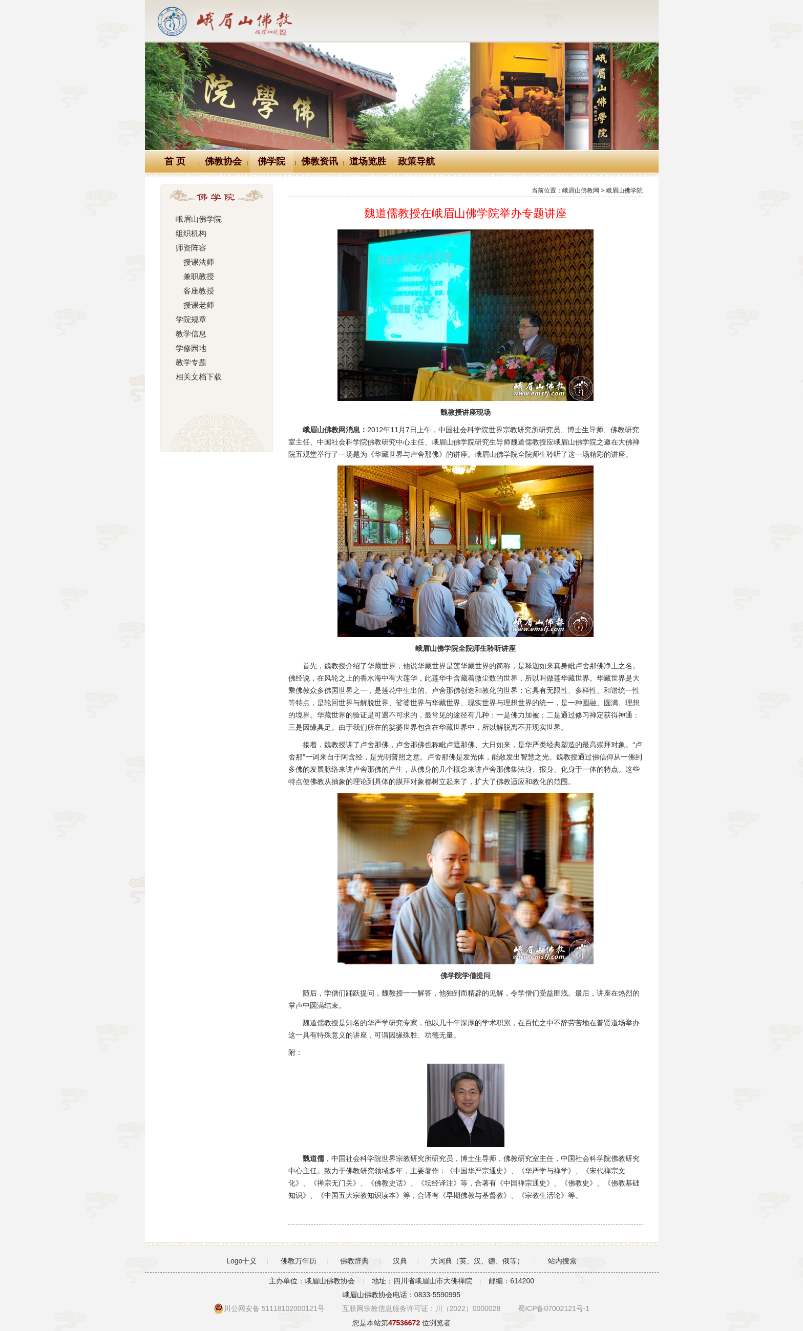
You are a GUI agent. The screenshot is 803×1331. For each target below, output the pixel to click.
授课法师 (194, 262)
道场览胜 (367, 161)
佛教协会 (223, 161)
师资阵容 (190, 248)
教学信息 (190, 334)
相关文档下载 (197, 377)
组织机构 (190, 233)
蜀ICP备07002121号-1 (553, 1308)
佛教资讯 (319, 161)
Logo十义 (241, 1261)
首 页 (174, 161)
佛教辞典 (354, 1261)
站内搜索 (562, 1261)
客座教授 (194, 291)
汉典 (400, 1261)
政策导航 (416, 161)
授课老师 (194, 305)
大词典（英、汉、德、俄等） (477, 1261)
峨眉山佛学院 (197, 219)
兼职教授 (194, 276)
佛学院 (271, 161)
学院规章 (190, 319)
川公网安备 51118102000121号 (269, 1308)
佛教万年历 (298, 1261)
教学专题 (190, 362)
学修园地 (190, 348)
